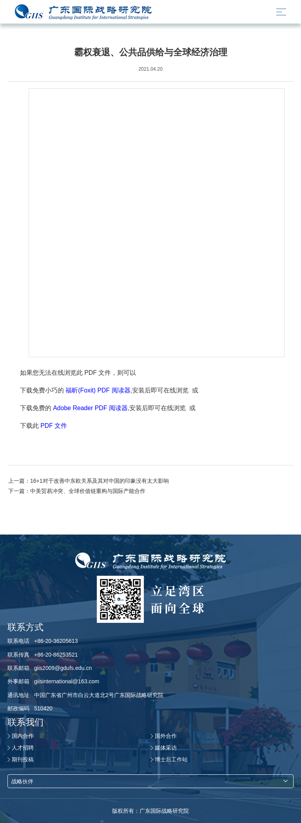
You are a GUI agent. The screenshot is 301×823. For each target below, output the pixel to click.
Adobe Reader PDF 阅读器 (90, 408)
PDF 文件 (53, 425)
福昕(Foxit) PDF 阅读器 (97, 390)
